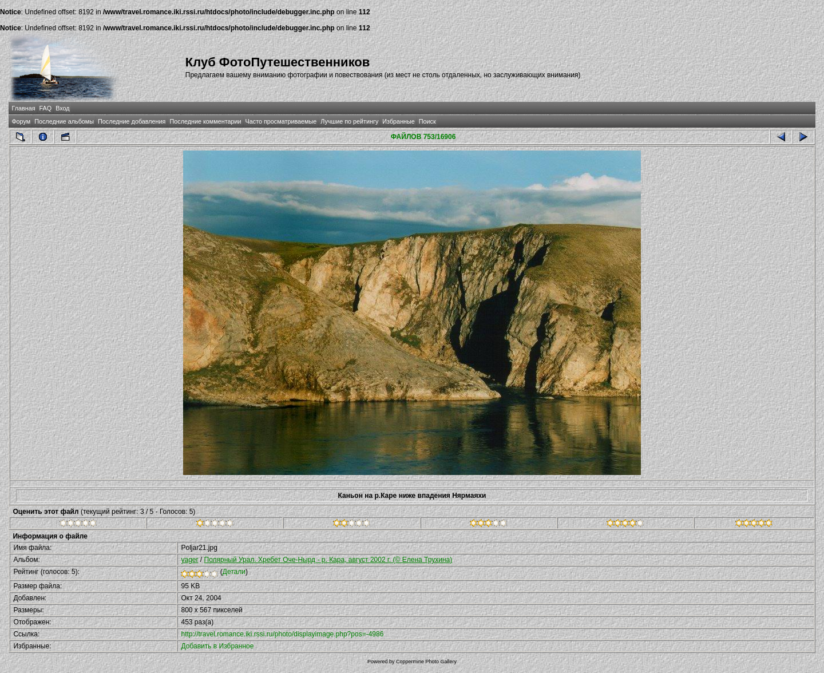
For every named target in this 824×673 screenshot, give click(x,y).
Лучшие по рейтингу (349, 121)
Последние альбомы (64, 121)
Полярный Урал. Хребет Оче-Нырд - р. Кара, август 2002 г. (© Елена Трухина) (328, 560)
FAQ (45, 108)
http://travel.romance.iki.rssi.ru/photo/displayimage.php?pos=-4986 (282, 634)
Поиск (427, 121)
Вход (62, 108)
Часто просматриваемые (281, 121)
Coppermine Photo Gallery (426, 661)
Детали (234, 572)
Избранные (398, 121)
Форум (20, 121)
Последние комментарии (205, 121)
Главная (23, 108)
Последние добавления (131, 121)
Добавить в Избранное (217, 646)
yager (189, 560)
